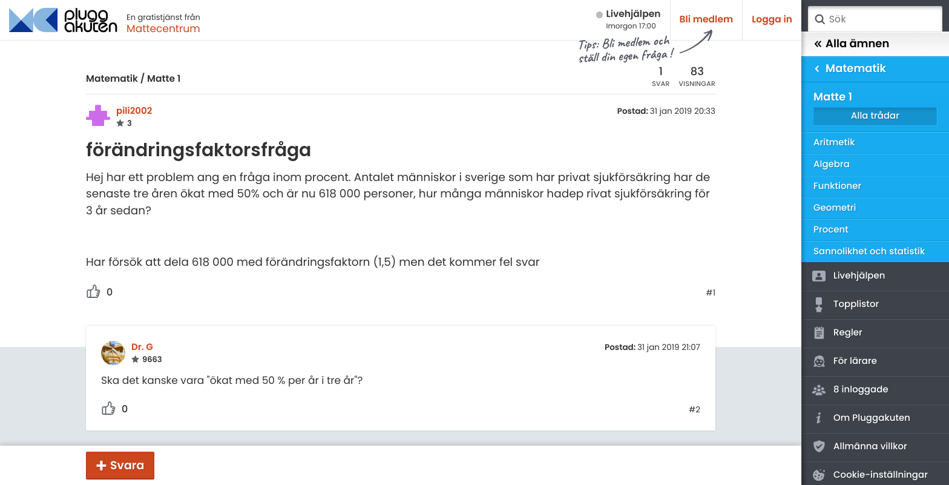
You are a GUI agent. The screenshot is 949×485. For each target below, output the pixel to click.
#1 (710, 293)
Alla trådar (875, 116)
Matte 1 (163, 79)
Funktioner (837, 186)
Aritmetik (834, 142)
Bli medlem (707, 19)
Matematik (112, 79)
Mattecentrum (163, 28)
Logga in (772, 19)
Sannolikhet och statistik (869, 251)
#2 (694, 409)
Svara (127, 465)
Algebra (831, 164)
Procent (831, 229)
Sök (819, 19)
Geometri (834, 208)
